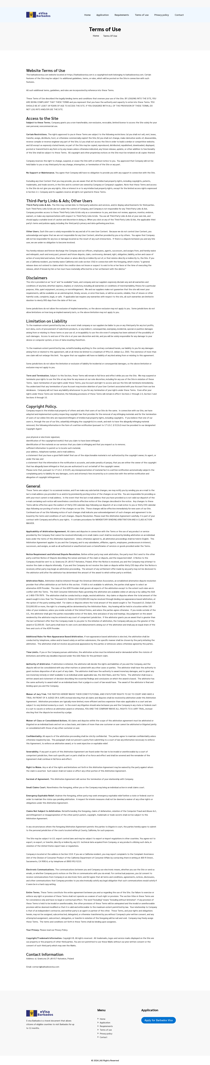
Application (102, 14)
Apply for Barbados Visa (159, 1020)
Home (87, 14)
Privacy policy (161, 14)
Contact (179, 14)
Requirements (122, 14)
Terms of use (142, 14)
